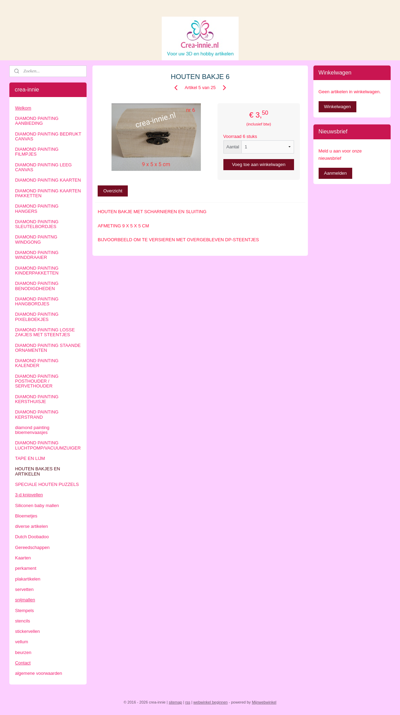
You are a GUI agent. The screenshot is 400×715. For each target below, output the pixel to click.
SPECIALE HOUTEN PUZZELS (47, 484)
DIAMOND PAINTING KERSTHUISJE (36, 399)
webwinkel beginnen (210, 702)
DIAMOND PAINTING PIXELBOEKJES (36, 317)
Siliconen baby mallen (37, 505)
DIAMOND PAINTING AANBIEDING (36, 121)
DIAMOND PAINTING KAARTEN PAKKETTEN (48, 193)
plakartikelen (27, 579)
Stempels (24, 610)
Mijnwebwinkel (264, 702)
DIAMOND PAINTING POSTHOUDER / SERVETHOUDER (36, 381)
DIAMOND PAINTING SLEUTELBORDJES (36, 224)
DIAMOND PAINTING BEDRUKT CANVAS (48, 136)
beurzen (23, 652)
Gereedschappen (32, 547)
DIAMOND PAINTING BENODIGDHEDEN (36, 286)
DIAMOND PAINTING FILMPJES (36, 152)
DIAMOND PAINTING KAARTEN (48, 180)
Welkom (23, 108)
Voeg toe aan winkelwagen (258, 164)
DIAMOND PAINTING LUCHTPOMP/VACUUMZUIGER (48, 445)
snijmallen (25, 599)
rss (187, 702)
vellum (21, 641)
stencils (22, 621)
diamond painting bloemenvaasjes (32, 430)
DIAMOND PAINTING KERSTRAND (36, 414)
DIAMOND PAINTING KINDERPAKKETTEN (36, 270)
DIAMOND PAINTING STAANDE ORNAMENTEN (47, 348)
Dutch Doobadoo (32, 536)
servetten (24, 589)
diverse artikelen (31, 526)
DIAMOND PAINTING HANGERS (36, 208)
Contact (22, 662)
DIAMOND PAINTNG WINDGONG (36, 239)
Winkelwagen (337, 106)
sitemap (175, 702)
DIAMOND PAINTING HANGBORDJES (36, 301)
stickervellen (27, 631)
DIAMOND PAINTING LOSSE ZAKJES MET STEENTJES (44, 332)
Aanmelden (335, 173)
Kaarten (23, 557)
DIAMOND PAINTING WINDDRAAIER (36, 255)
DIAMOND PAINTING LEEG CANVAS (43, 167)
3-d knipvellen (29, 494)
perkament (25, 568)
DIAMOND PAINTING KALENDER (36, 363)
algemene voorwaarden (38, 673)
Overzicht (112, 190)
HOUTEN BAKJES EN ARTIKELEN (37, 471)
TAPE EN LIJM (30, 458)
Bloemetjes (26, 515)
